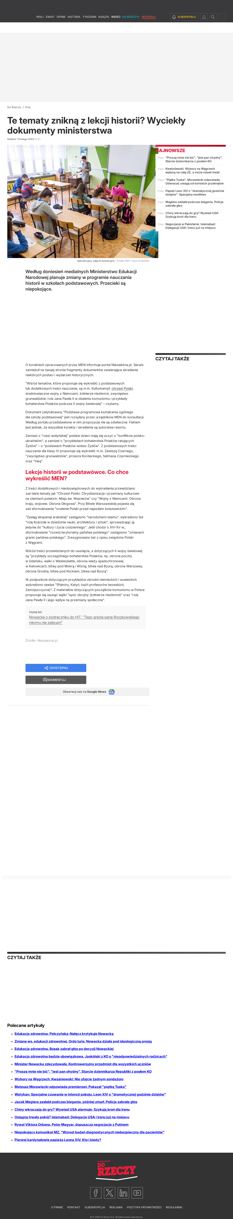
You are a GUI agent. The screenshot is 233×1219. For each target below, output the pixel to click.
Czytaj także (172, 358)
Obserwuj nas (82, 681)
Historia (74, 27)
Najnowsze (170, 150)
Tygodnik (89, 27)
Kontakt (73, 1207)
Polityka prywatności (144, 1207)
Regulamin (174, 1207)
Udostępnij (58, 668)
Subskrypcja (95, 1207)
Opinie (61, 27)
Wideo (115, 27)
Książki (103, 27)
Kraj (40, 27)
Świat (50, 27)
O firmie (57, 1207)
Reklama (116, 1207)
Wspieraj (149, 27)
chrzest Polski (122, 388)
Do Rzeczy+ (131, 27)
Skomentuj (122, 668)
